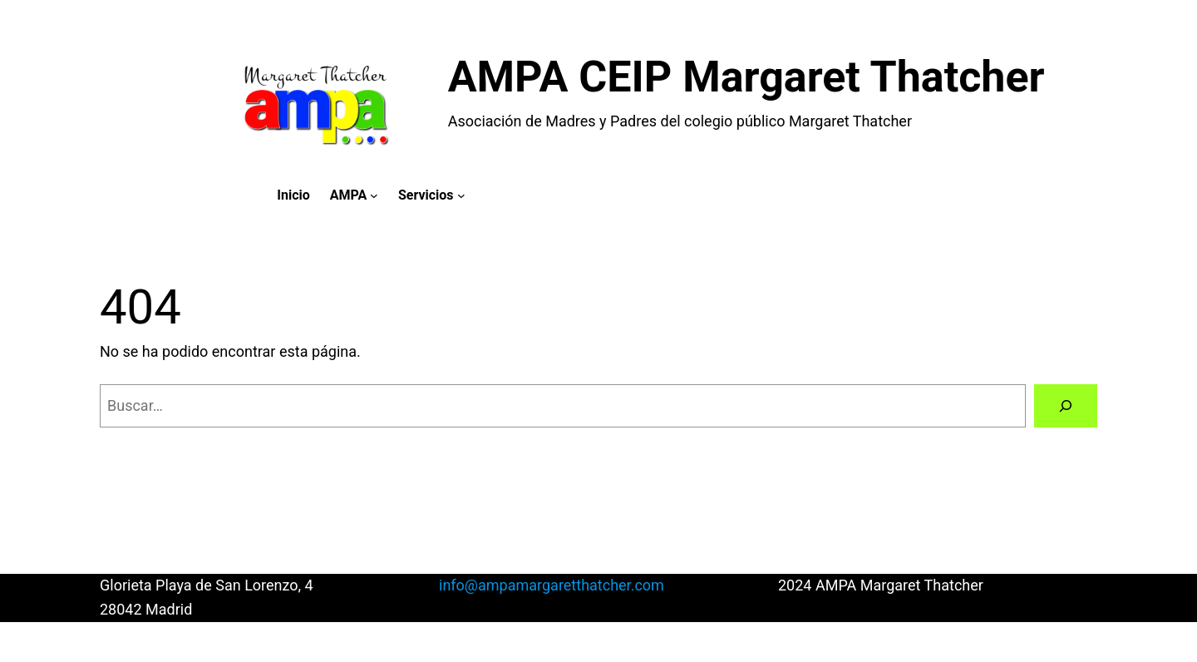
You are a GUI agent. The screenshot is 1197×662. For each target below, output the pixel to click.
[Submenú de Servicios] (461, 195)
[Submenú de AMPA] (374, 195)
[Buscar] (1065, 405)
